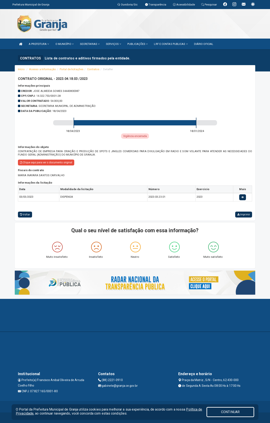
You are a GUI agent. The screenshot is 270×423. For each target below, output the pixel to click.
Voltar (25, 214)
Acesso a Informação (42, 69)
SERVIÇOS (113, 44)
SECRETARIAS (90, 44)
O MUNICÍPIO (64, 44)
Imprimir (243, 214)
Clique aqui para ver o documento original (46, 162)
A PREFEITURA (39, 44)
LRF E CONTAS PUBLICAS (171, 44)
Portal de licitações (71, 69)
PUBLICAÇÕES (137, 44)
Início (21, 69)
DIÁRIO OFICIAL (203, 44)
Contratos (93, 69)
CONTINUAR (230, 412)
